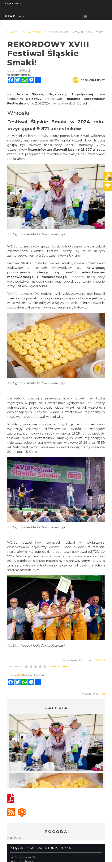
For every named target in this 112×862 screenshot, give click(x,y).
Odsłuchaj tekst (89, 80)
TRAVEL (14, 16)
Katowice (14, 838)
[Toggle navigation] (85, 16)
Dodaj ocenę (58, 666)
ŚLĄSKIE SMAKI (13, 3)
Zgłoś (100, 660)
